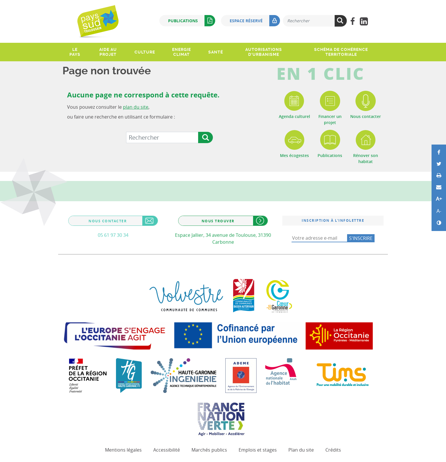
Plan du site (301, 450)
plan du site (135, 107)
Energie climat (181, 52)
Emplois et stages (258, 450)
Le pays (74, 52)
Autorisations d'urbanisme (263, 52)
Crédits (333, 450)
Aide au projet (108, 52)
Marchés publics (209, 450)
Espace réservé (255, 20)
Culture (144, 52)
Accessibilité (166, 450)
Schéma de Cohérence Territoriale (341, 52)
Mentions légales (123, 450)
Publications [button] (191, 20)
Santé (215, 52)
